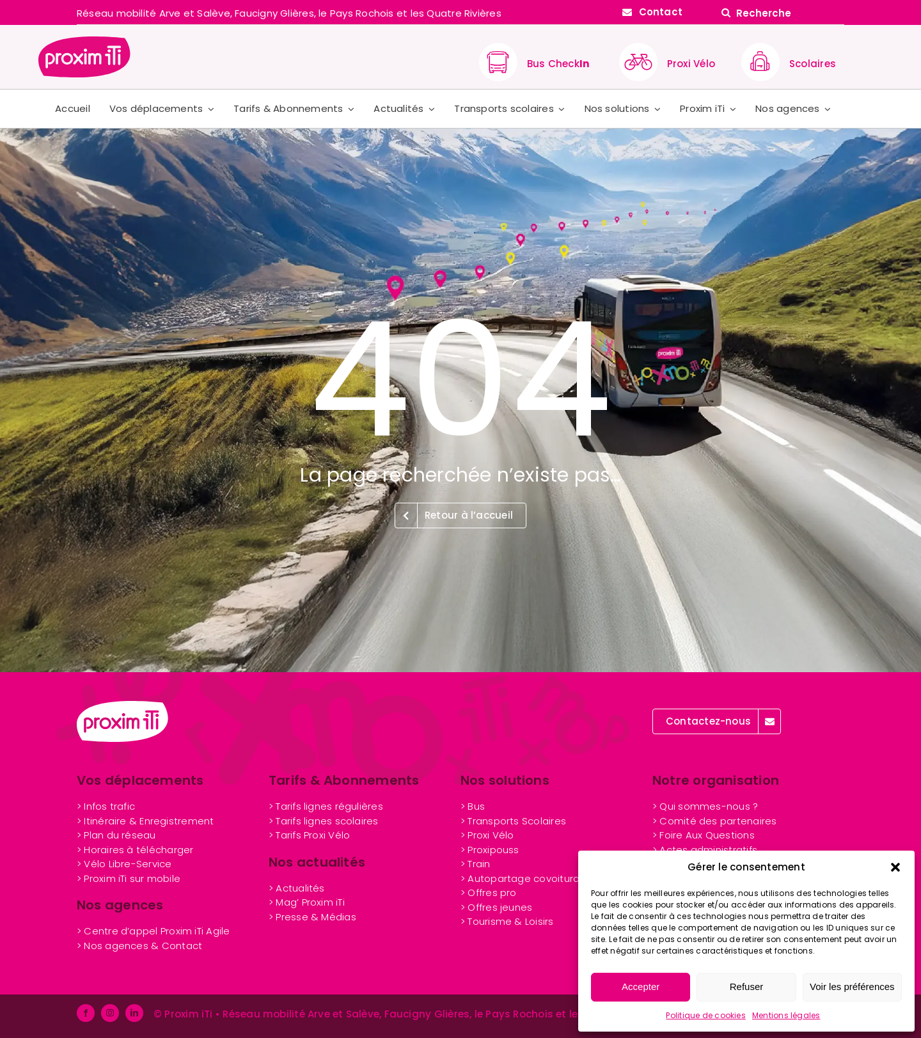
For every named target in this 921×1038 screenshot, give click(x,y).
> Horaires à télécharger (135, 849)
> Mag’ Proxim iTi (307, 902)
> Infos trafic (106, 806)
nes (496, 907)
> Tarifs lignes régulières (326, 806)
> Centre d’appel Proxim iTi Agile (153, 931)
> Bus (472, 806)
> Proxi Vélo (487, 835)
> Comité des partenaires (714, 821)
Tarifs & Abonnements (344, 780)
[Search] (726, 12)
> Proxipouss (489, 849)
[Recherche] (780, 12)
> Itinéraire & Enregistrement (145, 821)
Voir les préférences (852, 986)
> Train (475, 863)
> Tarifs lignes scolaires (324, 821)
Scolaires (812, 63)
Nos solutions (504, 780)
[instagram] (110, 1013)
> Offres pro (488, 892)
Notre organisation (715, 780)
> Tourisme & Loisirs (507, 921)
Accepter (640, 986)
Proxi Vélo (691, 63)
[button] (895, 867)
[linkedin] (134, 1013)
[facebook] (86, 1013)
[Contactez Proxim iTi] (652, 12)
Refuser (747, 986)
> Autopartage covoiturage (526, 878)
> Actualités (297, 888)
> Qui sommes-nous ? (705, 806)
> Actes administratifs (704, 849)
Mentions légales (786, 1015)
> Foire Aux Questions (703, 835)
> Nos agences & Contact (139, 945)
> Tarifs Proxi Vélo (309, 835)
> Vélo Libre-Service (124, 863)
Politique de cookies (706, 1015)
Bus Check (558, 63)
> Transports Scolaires (513, 821)
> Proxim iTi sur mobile (128, 878)
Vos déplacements (140, 780)
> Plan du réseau (116, 835)
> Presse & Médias (312, 917)
